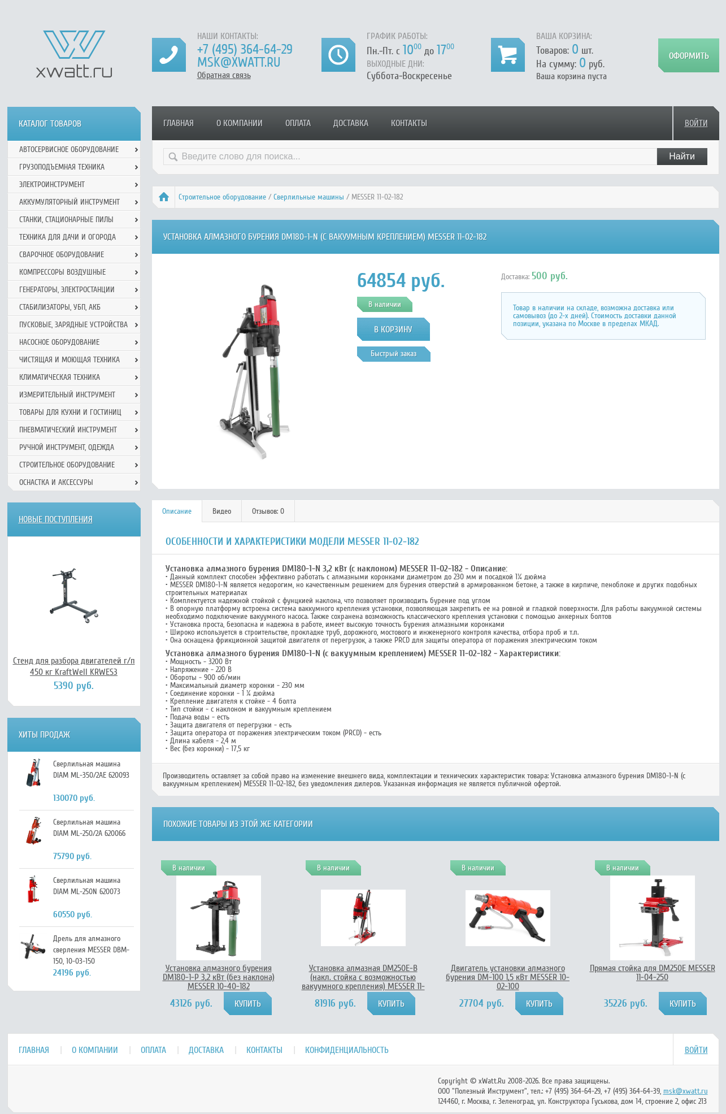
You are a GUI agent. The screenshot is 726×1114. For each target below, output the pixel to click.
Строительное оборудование (222, 197)
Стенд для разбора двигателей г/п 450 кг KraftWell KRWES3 (74, 666)
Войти (696, 123)
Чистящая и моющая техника (69, 360)
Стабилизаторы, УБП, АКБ (60, 307)
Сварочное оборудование (61, 254)
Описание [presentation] (177, 511)
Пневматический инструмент (68, 430)
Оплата (298, 123)
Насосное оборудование (59, 342)
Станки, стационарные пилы (66, 219)
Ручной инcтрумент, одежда (66, 447)
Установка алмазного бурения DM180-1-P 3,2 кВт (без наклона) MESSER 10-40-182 (219, 977)
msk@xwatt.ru (238, 62)
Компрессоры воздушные (62, 272)
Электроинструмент (52, 184)
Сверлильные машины (308, 197)
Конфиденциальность (347, 1050)
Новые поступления (56, 519)
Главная (178, 123)
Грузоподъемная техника (62, 167)
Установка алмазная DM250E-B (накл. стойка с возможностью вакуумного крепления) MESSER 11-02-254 (363, 982)
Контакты (409, 123)
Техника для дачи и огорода (67, 237)
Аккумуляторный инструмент (69, 202)
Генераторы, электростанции (67, 289)
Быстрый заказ (393, 353)
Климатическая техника (59, 377)
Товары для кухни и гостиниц (70, 412)
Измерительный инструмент (67, 395)
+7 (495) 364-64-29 (245, 49)
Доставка (350, 123)
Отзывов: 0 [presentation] (268, 511)
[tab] (177, 511)
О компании (239, 123)
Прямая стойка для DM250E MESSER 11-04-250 (652, 973)
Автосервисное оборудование (69, 149)
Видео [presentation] (221, 511)
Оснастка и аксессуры (56, 482)
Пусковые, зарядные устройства (73, 325)
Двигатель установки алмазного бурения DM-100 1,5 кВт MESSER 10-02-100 (508, 977)
